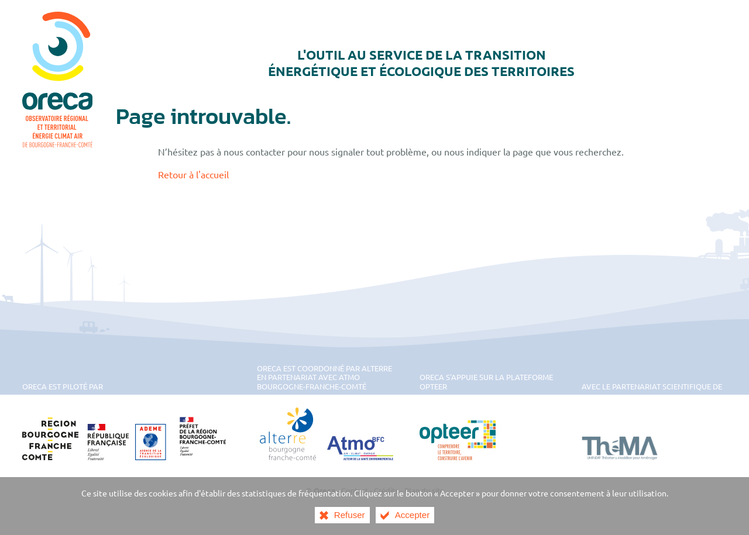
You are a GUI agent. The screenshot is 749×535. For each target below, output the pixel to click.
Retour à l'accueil (193, 174)
